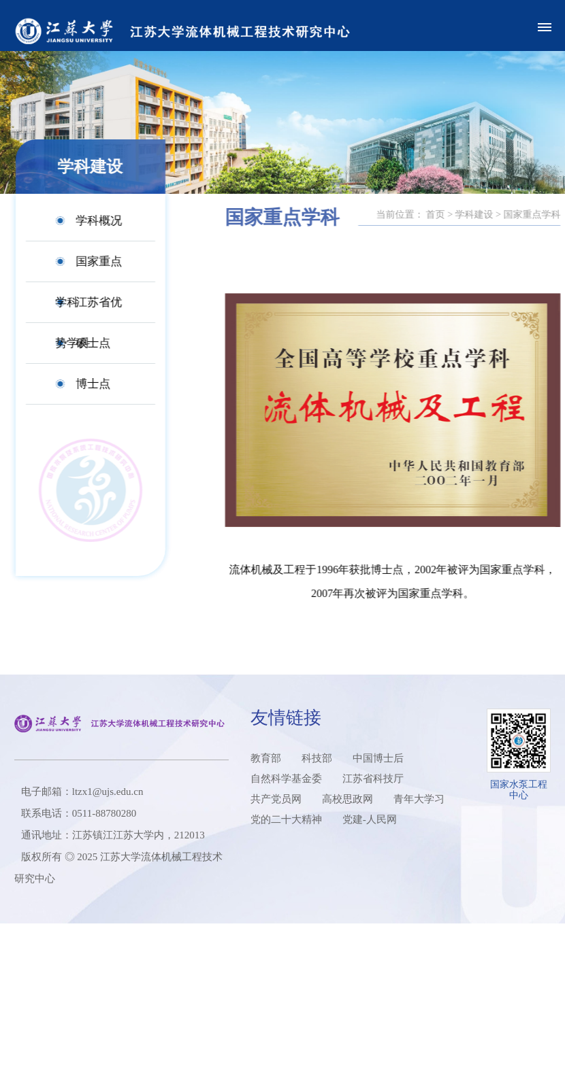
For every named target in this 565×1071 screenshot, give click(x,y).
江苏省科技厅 (373, 778)
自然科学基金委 (286, 778)
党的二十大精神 (286, 819)
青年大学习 (419, 799)
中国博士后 (378, 758)
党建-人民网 (369, 819)
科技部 (317, 758)
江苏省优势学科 (79, 309)
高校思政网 (347, 799)
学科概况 (89, 220)
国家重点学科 (79, 268)
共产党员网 (276, 799)
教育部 (266, 758)
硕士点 (83, 343)
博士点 (83, 383)
